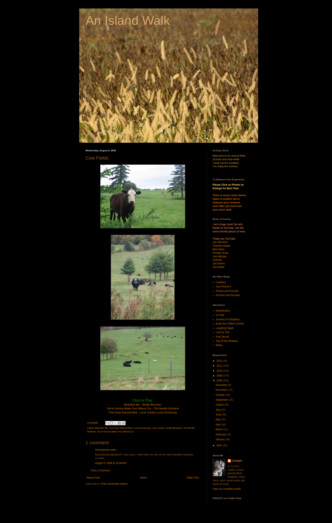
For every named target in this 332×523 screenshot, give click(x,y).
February (221, 434)
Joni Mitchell (220, 256)
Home (143, 477)
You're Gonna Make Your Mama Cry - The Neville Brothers (143, 408)
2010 (220, 370)
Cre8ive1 (221, 282)
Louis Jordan (158, 428)
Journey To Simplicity (228, 319)
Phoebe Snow (220, 252)
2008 (220, 380)
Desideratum (223, 310)
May (218, 419)
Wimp (219, 345)
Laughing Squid (224, 328)
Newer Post (93, 477)
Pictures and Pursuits (228, 295)
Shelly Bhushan (174, 428)
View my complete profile (227, 488)
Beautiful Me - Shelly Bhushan (143, 404)
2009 (220, 375)
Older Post (193, 477)
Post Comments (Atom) (114, 483)
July (218, 409)
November (222, 389)
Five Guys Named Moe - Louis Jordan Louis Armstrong (143, 412)
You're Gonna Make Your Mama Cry (115, 431)
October (220, 394)
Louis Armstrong (142, 428)
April (218, 424)
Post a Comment (100, 470)
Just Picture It (223, 286)
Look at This (223, 332)
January (220, 439)
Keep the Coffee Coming (229, 323)
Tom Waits (218, 267)
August (220, 404)
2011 (220, 365)
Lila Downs (219, 263)
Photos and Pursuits (227, 291)
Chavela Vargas (222, 245)
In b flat (220, 315)
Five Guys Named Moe (121, 428)
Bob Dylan (218, 249)
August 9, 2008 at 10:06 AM (110, 463)
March (219, 429)
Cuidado (237, 460)
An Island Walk (128, 20)
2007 (220, 445)
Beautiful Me (101, 428)
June (219, 414)
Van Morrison (220, 242)
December (222, 385)
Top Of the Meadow (227, 340)
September (222, 399)
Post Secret (222, 336)
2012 (220, 360)
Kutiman (217, 259)
